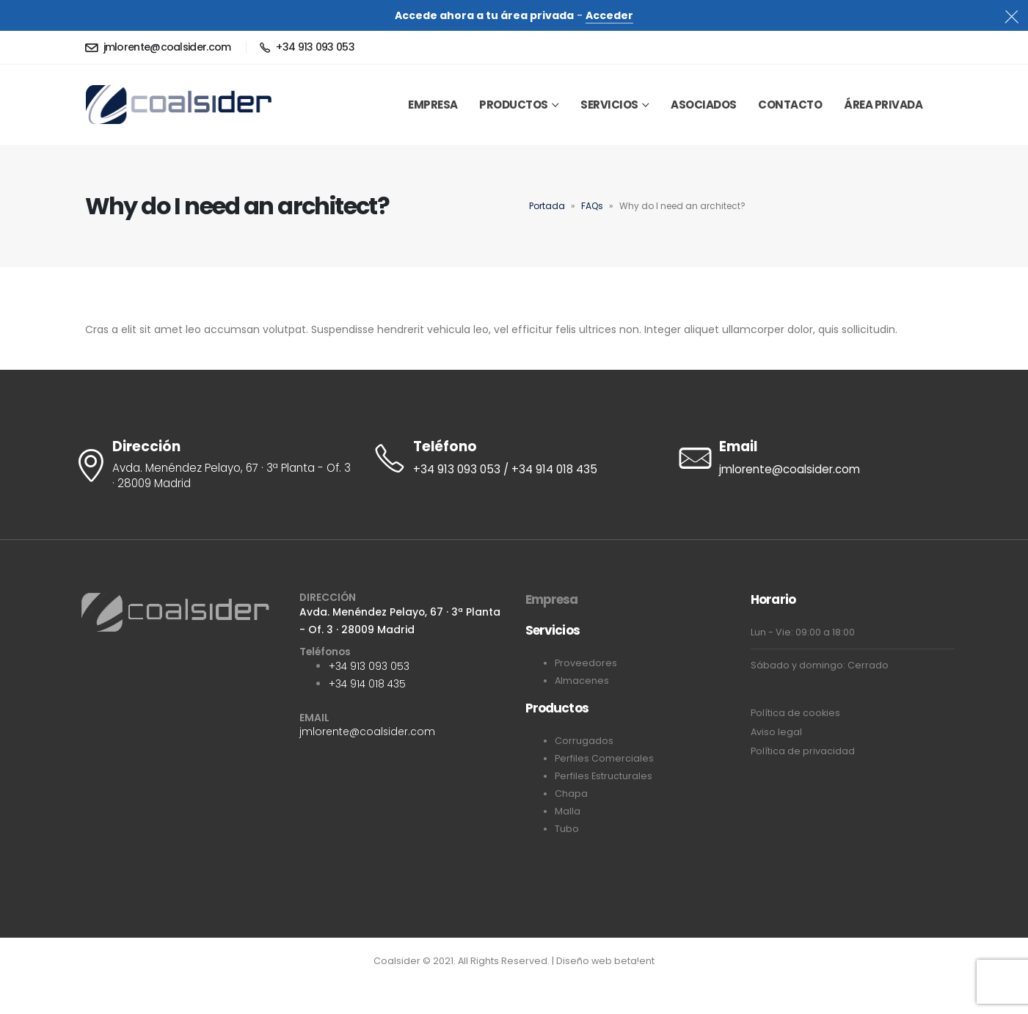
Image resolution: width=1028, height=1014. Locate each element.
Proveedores (586, 663)
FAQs (592, 206)
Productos (513, 104)
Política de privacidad (803, 751)
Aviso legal (776, 732)
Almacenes (582, 680)
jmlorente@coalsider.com (367, 731)
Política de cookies (795, 713)
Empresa (551, 599)
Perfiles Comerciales (604, 758)
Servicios (609, 104)
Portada (547, 206)
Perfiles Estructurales (603, 776)
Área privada (883, 104)
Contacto (790, 104)
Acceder (609, 15)
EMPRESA (433, 104)
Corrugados (584, 740)
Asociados (704, 104)
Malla (567, 811)
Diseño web (585, 961)
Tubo (567, 828)
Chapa (571, 793)
